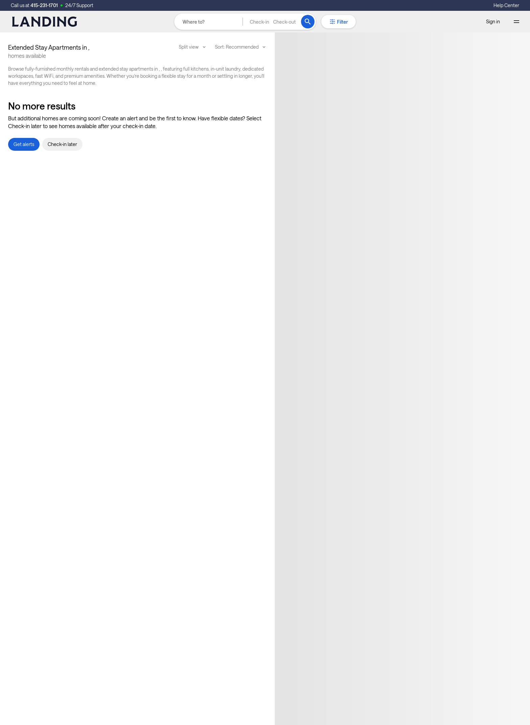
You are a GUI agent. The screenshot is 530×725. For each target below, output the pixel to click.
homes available (27, 55)
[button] (272, 21)
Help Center (506, 5)
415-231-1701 (44, 5)
